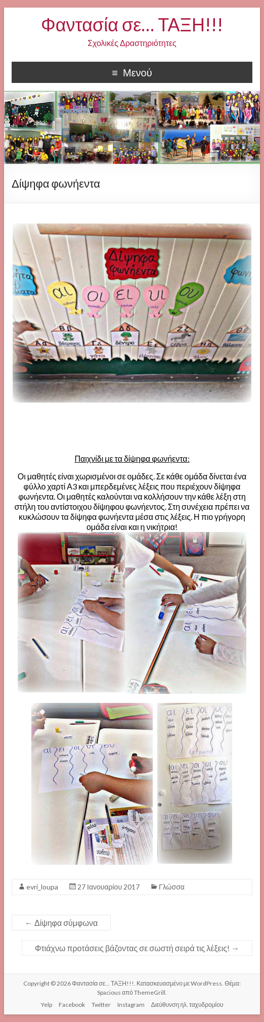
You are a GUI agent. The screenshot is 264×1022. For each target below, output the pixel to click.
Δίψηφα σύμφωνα (61, 922)
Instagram (131, 1004)
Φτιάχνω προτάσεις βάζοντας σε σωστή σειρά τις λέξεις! (137, 948)
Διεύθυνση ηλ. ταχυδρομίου (187, 1004)
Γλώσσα (172, 886)
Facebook (72, 1004)
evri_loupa (42, 886)
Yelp (46, 1004)
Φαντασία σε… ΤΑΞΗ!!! (132, 24)
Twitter (101, 1004)
